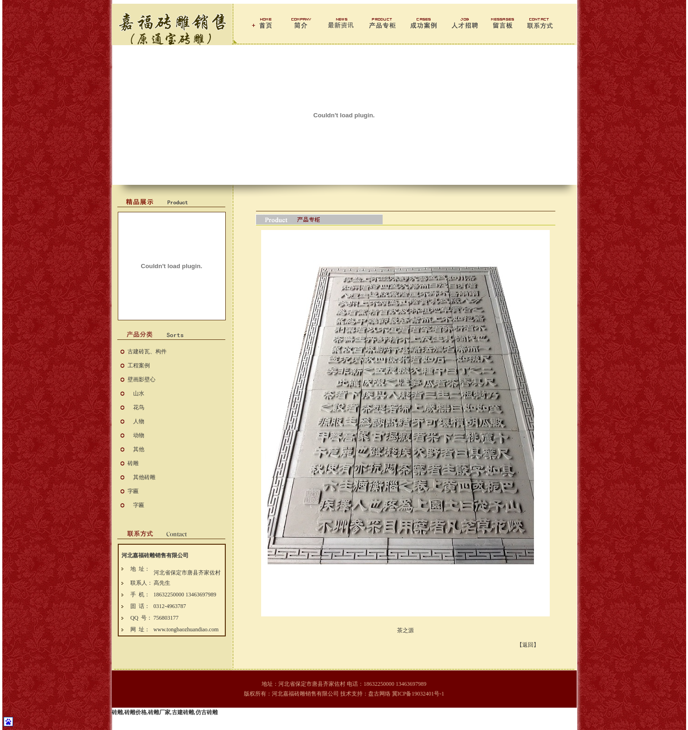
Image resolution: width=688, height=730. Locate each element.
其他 (138, 449)
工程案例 (139, 365)
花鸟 (138, 407)
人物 (138, 421)
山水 (138, 393)
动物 (138, 435)
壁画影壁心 (141, 379)
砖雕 (133, 463)
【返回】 (528, 645)
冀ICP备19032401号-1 (418, 693)
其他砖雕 (144, 477)
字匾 (133, 491)
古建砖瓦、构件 (147, 351)
